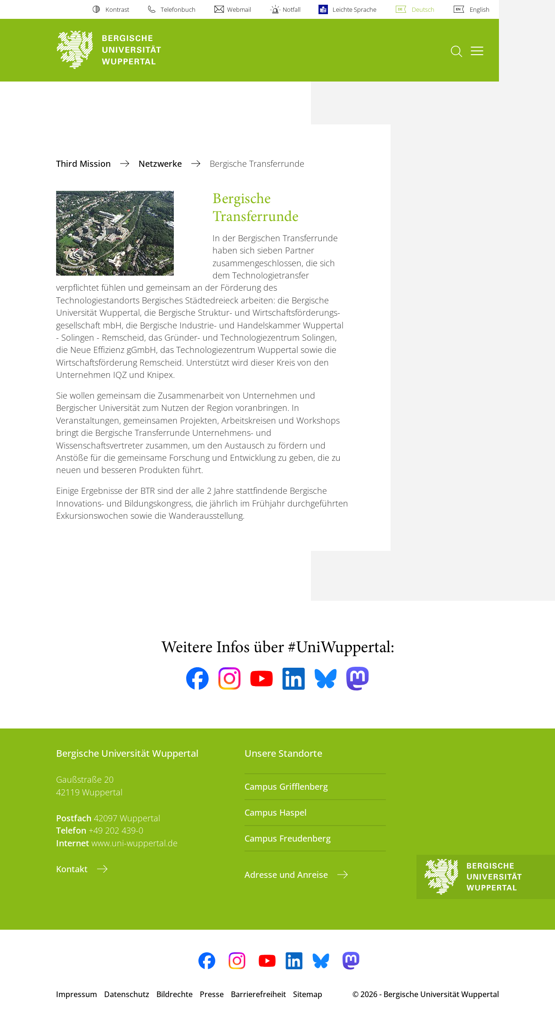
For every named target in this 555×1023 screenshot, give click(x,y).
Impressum (76, 994)
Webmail (239, 9)
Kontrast (117, 9)
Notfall (292, 9)
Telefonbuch (178, 9)
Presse (212, 994)
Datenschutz (126, 994)
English (480, 9)
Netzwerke (161, 163)
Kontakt (73, 869)
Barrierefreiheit (258, 994)
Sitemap (307, 994)
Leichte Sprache (354, 9)
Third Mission (84, 163)
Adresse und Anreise (287, 874)
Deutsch (423, 9)
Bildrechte (174, 994)
